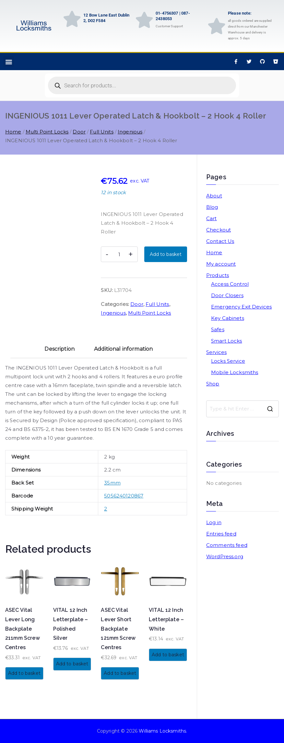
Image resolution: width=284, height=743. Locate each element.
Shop (212, 384)
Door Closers (227, 295)
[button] (8, 61)
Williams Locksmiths (162, 731)
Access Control (230, 284)
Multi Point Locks (47, 132)
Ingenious (130, 132)
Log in (213, 522)
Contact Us (220, 241)
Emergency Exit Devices (241, 307)
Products (217, 275)
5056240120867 (123, 496)
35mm (112, 483)
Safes (217, 329)
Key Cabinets (227, 318)
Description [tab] (59, 349)
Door (79, 132)
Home (13, 132)
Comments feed (226, 545)
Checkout (218, 230)
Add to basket (166, 254)
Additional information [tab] (123, 349)
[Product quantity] (119, 254)
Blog (212, 207)
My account (221, 264)
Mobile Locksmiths (234, 372)
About (214, 196)
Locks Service (228, 361)
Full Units (101, 132)
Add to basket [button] (24, 673)
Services (216, 352)
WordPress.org (224, 556)
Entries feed (221, 534)
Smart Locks (226, 341)
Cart (211, 218)
